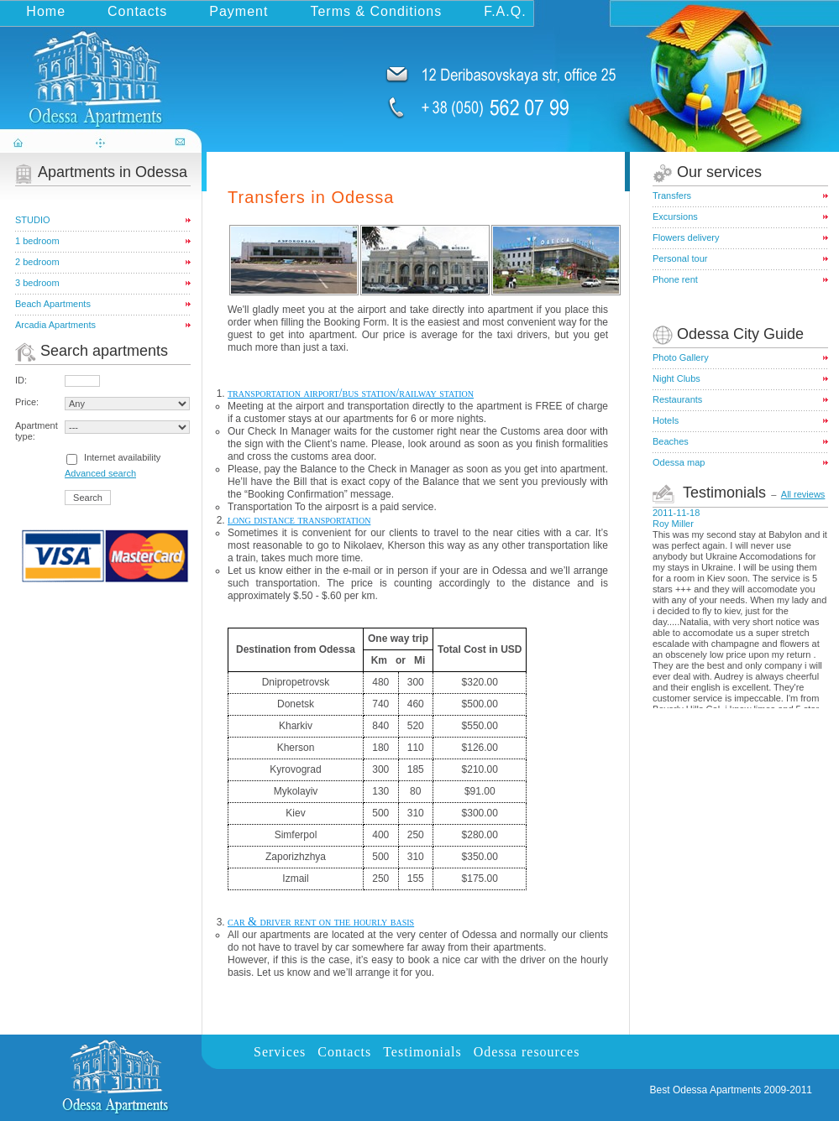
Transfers (672, 195)
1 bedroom (37, 241)
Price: (27, 402)
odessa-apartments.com (102, 70)
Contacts (137, 11)
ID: (21, 380)
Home (46, 11)
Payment (238, 11)
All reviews (803, 494)
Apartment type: (36, 430)
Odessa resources (527, 1052)
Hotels (666, 420)
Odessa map (679, 462)
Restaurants (677, 399)
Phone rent (675, 279)
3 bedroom (37, 283)
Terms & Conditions (376, 11)
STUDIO (32, 220)
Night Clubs (676, 378)
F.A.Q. (505, 11)
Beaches (671, 441)
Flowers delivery (686, 237)
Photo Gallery (681, 357)
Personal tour (680, 258)
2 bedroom (37, 262)
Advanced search (100, 473)
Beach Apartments (53, 304)
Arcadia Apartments (55, 325)
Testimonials (422, 1052)
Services (280, 1052)
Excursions (675, 216)
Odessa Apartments (717, 1090)
